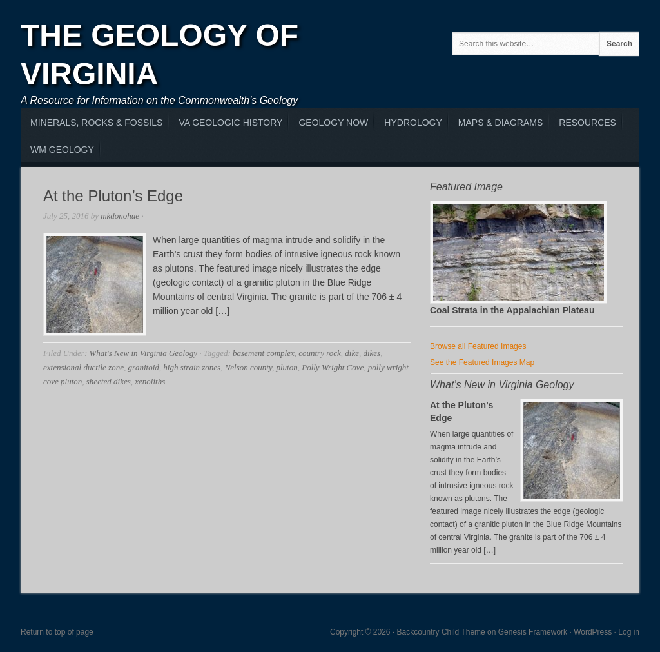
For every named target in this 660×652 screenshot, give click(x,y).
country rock (319, 353)
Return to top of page (57, 632)
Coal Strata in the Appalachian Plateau (512, 310)
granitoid (143, 367)
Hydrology (413, 122)
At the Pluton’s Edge (113, 195)
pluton (286, 367)
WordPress (593, 632)
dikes (371, 353)
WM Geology (62, 149)
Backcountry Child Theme (441, 632)
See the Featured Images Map (482, 362)
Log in (628, 632)
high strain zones (191, 367)
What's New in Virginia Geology (143, 353)
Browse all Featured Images (478, 346)
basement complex (264, 353)
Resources (587, 122)
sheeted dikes (108, 381)
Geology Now (333, 122)
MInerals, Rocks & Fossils (96, 122)
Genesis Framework (532, 632)
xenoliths (150, 381)
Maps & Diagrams (500, 122)
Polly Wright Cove (333, 367)
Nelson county (248, 367)
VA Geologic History (230, 122)
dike (352, 353)
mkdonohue (120, 216)
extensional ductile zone (83, 367)
